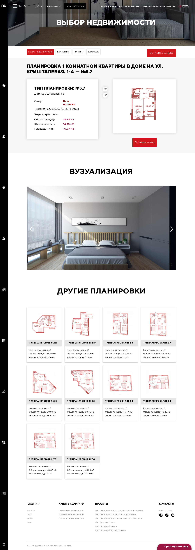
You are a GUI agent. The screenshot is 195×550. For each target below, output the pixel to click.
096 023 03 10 (54, 6)
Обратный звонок (76, 6)
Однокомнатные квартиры (71, 518)
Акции (30, 518)
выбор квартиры (111, 6)
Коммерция (65, 52)
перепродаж (150, 6)
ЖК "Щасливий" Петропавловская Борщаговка (118, 518)
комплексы (167, 6)
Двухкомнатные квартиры (71, 514)
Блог (29, 514)
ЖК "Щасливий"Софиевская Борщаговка (115, 514)
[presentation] (31, 229)
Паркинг (81, 52)
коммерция (132, 6)
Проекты (101, 504)
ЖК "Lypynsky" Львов (105, 522)
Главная (33, 504)
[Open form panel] (174, 547)
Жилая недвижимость (40, 52)
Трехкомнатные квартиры (71, 510)
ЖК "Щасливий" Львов (106, 526)
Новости (31, 510)
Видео (30, 522)
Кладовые (97, 52)
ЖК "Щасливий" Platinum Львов (110, 530)
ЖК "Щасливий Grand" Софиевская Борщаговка (119, 510)
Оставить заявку (162, 53)
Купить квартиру (71, 504)
